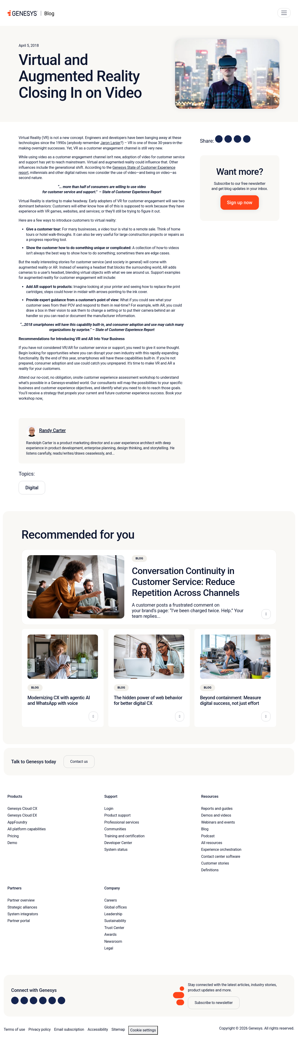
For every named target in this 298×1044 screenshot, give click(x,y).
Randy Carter (52, 430)
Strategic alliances (22, 907)
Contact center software (220, 856)
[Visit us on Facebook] (43, 1000)
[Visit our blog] (61, 1000)
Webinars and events (218, 822)
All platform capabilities (26, 829)
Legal (108, 948)
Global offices (115, 907)
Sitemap (118, 1029)
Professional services (121, 822)
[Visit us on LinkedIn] (15, 1000)
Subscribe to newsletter (214, 1002)
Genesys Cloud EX (22, 815)
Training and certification (124, 836)
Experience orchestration (221, 849)
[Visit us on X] (33, 1000)
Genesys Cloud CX (22, 808)
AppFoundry (17, 822)
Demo (12, 843)
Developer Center (118, 843)
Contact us (79, 761)
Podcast (208, 836)
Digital (31, 487)
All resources (211, 843)
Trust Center (114, 928)
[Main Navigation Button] (284, 12)
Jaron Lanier (110, 143)
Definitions (210, 870)
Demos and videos (216, 815)
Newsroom (113, 941)
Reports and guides (217, 808)
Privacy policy (39, 1029)
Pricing (13, 836)
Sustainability (115, 921)
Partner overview (21, 900)
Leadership (113, 914)
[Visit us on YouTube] (52, 1000)
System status (115, 849)
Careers (110, 900)
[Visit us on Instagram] (24, 1000)
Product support (117, 815)
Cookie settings (143, 1030)
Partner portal (18, 921)
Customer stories (215, 863)
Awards (110, 934)
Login (108, 808)
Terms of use (14, 1029)
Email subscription (69, 1029)
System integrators (22, 914)
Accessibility (98, 1029)
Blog (204, 829)
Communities (115, 829)
